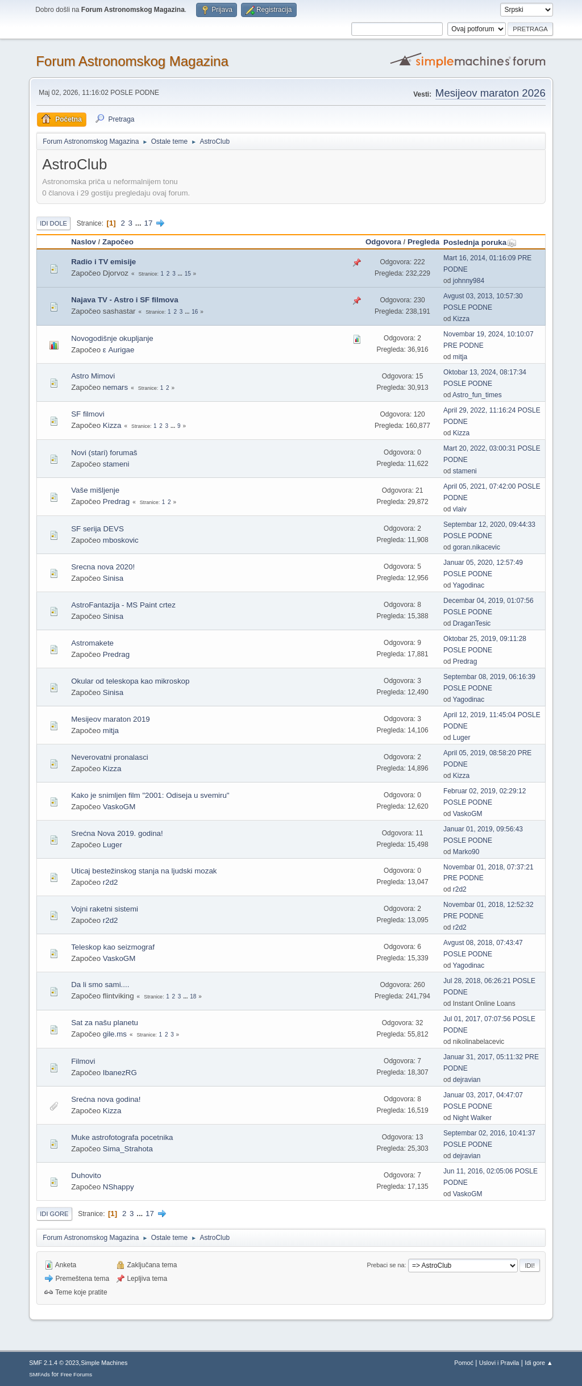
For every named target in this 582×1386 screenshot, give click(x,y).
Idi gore (54, 1213)
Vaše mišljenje (95, 490)
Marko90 (466, 852)
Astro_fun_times (477, 395)
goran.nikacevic (476, 547)
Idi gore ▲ (539, 1362)
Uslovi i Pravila (499, 1362)
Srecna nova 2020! (103, 567)
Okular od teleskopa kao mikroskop (130, 681)
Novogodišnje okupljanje (112, 338)
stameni (116, 464)
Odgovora (383, 242)
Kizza (461, 319)
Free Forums (76, 1374)
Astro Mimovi (93, 376)
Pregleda (423, 242)
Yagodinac (469, 585)
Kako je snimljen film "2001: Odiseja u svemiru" (150, 795)
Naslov (83, 242)
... (139, 223)
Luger (462, 738)
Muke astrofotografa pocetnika (122, 1137)
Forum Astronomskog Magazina (132, 61)
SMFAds (39, 1374)
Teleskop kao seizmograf (113, 947)
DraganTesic (472, 623)
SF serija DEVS (97, 529)
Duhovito (86, 1175)
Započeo (118, 242)
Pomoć (463, 1362)
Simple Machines (104, 1362)
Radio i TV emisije (103, 261)
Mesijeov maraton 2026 (490, 93)
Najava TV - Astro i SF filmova (124, 299)
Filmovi (83, 1061)
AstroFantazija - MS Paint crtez (123, 605)
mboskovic (121, 540)
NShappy (118, 1187)
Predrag (116, 501)
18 (193, 996)
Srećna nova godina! (105, 1099)
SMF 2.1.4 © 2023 (54, 1362)
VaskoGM (119, 806)
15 (188, 273)
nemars (115, 387)
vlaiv (460, 509)
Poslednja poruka (480, 242)
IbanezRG (120, 1072)
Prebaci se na (386, 1265)
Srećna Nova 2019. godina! (117, 833)
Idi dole (53, 223)
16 (195, 312)
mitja (460, 357)
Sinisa (113, 578)
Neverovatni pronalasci (109, 757)
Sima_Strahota (128, 1148)
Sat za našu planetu (104, 1022)
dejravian (467, 1080)
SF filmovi (88, 414)
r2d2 (110, 882)
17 (148, 223)
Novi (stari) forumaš (104, 452)
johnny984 (468, 281)
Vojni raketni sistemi (104, 909)
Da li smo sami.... (100, 984)
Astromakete (92, 643)
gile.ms (115, 1034)
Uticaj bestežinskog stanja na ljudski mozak (144, 871)
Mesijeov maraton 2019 (110, 719)
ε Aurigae (119, 350)
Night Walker (472, 1118)
